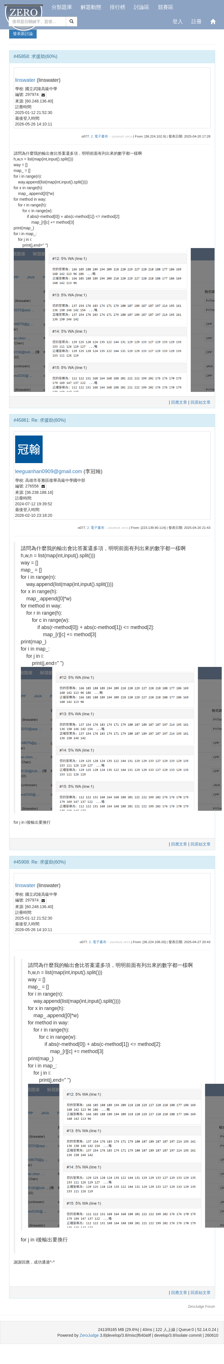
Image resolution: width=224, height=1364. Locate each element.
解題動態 (91, 7)
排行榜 (117, 7)
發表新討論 (23, 33)
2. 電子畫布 (99, 136)
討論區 (141, 7)
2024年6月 (118, 136)
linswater (25, 80)
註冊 (196, 21)
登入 (178, 21)
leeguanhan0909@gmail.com (48, 471)
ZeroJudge (89, 1335)
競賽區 (165, 7)
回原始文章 (201, 402)
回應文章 (179, 402)
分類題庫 (61, 7)
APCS (128, 136)
